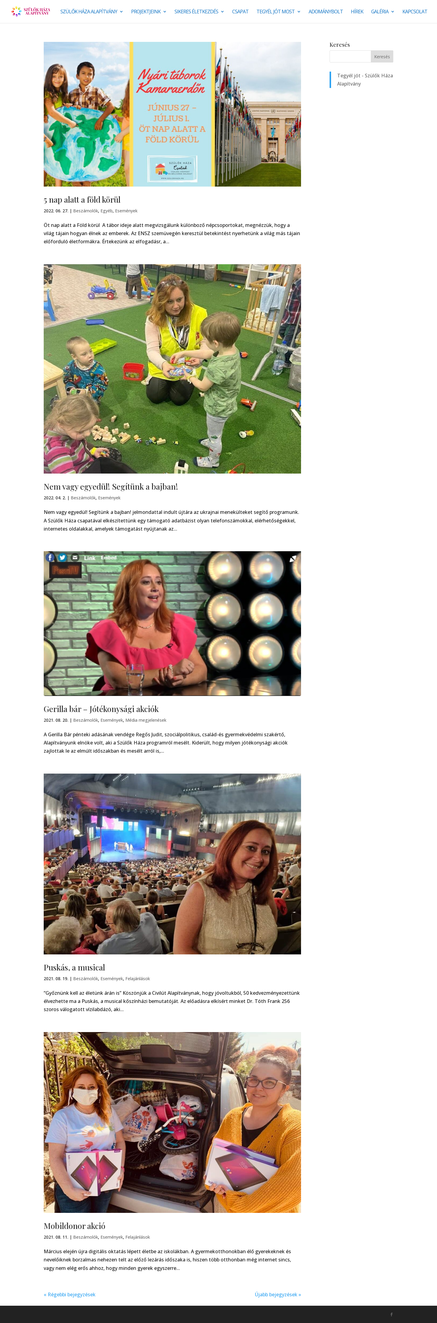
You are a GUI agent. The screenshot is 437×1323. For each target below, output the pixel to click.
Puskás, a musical (74, 967)
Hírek (357, 12)
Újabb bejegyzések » (278, 1294)
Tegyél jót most (275, 12)
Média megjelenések (145, 720)
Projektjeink (146, 12)
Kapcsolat (414, 12)
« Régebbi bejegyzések (70, 1294)
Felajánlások (137, 978)
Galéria (379, 12)
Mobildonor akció (74, 1225)
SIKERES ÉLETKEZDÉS (196, 12)
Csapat (240, 12)
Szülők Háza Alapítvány (88, 12)
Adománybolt (326, 12)
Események (126, 211)
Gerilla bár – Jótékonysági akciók (101, 709)
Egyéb (106, 211)
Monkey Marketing (76, 1314)
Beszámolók (85, 211)
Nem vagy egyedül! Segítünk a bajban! (111, 486)
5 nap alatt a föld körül (82, 199)
